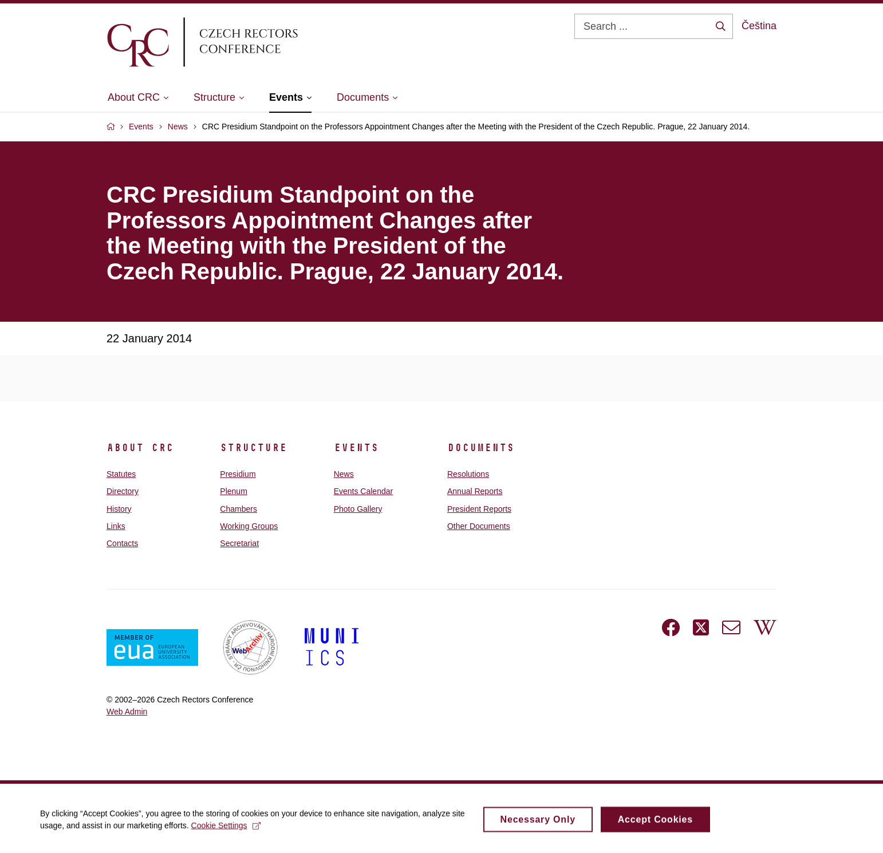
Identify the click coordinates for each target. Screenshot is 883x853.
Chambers (238, 509)
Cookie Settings (226, 830)
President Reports (479, 509)
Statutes (121, 474)
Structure (253, 447)
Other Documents (478, 526)
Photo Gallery (358, 509)
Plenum (233, 491)
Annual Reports (475, 491)
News (344, 474)
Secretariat (239, 543)
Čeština (759, 25)
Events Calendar (363, 491)
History (119, 509)
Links (116, 526)
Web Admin (127, 711)
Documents (480, 447)
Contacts (122, 543)
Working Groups (249, 526)
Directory (123, 491)
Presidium (237, 474)
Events (356, 447)
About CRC (140, 447)
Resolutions (468, 474)
